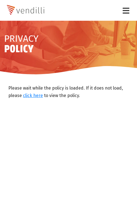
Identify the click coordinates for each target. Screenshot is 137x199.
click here (33, 95)
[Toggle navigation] (126, 10)
